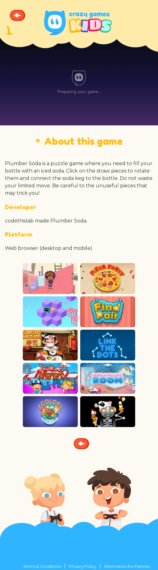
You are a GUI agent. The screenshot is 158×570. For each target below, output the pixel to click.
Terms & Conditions (42, 566)
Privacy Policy (82, 566)
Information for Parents (127, 566)
